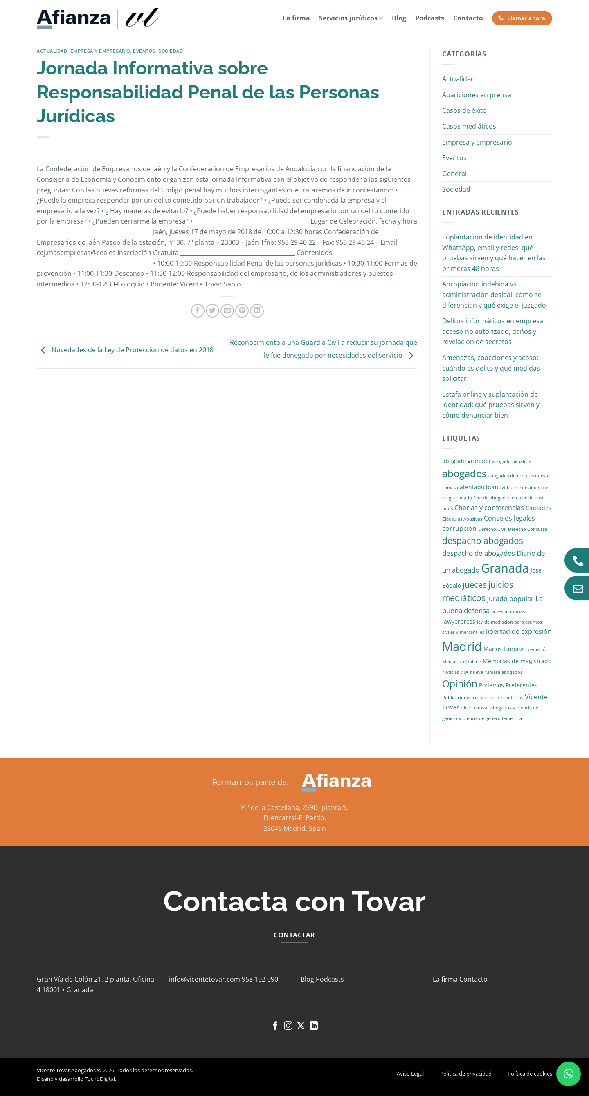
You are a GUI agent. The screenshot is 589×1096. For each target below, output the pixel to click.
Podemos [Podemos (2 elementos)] (491, 685)
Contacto (468, 17)
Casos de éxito (464, 110)
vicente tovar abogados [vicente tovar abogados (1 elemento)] (486, 708)
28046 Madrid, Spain (294, 828)
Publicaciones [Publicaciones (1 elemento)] (456, 697)
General (454, 173)
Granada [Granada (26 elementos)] (505, 568)
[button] (568, 1074)
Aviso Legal (410, 1073)
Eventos (144, 51)
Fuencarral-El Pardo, (294, 817)
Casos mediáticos (469, 126)
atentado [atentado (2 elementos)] (472, 487)
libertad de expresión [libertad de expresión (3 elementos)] (519, 631)
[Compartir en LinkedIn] (257, 311)
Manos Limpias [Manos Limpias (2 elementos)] (504, 649)
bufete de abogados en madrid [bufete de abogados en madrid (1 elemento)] (501, 498)
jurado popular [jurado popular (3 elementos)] (510, 598)
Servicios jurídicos (351, 17)
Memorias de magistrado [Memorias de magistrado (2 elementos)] (517, 661)
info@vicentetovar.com (204, 979)
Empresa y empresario (100, 51)
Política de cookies (530, 1073)
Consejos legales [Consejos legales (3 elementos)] (509, 518)
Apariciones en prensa (476, 94)
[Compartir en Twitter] (212, 311)
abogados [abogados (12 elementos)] (464, 473)
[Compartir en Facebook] (198, 311)
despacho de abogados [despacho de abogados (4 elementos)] (478, 553)
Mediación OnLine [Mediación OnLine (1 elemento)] (461, 661)
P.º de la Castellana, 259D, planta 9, (294, 807)
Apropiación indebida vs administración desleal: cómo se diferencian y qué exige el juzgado (494, 294)
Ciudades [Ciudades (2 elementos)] (538, 508)
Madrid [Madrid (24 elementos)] (462, 646)
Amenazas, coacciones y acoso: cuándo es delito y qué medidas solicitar (491, 368)
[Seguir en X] (301, 1026)
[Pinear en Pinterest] (242, 311)
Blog (399, 17)
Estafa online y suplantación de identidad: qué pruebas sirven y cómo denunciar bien (491, 405)
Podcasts (429, 17)
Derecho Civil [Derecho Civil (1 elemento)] (492, 529)
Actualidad (52, 51)
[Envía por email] (227, 311)
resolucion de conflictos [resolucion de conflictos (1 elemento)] (498, 697)
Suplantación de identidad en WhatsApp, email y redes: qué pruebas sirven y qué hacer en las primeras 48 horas (494, 253)
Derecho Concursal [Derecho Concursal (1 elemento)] (528, 529)
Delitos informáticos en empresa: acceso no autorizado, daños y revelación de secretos (493, 331)
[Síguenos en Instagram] (288, 1026)
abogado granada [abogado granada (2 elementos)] (466, 461)
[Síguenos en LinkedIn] (314, 1026)
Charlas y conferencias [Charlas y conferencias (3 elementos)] (489, 507)
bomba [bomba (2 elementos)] (495, 487)
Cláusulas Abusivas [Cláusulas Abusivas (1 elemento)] (462, 519)
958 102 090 (260, 979)
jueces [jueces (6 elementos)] (475, 584)
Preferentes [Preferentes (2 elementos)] (521, 685)
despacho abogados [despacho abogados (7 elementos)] (482, 540)
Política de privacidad (466, 1073)
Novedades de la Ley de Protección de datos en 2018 (125, 349)
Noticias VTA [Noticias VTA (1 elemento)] (455, 672)
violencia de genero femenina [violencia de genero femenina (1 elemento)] (490, 718)
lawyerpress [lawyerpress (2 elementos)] (458, 621)
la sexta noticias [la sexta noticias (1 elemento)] (508, 611)
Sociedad (170, 51)
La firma (296, 17)
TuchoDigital (100, 1079)
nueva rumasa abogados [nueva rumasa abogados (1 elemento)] (496, 672)
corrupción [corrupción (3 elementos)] (459, 528)
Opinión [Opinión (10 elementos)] (459, 684)
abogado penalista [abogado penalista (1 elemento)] (511, 461)
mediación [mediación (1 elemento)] (537, 649)
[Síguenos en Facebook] (275, 1026)
